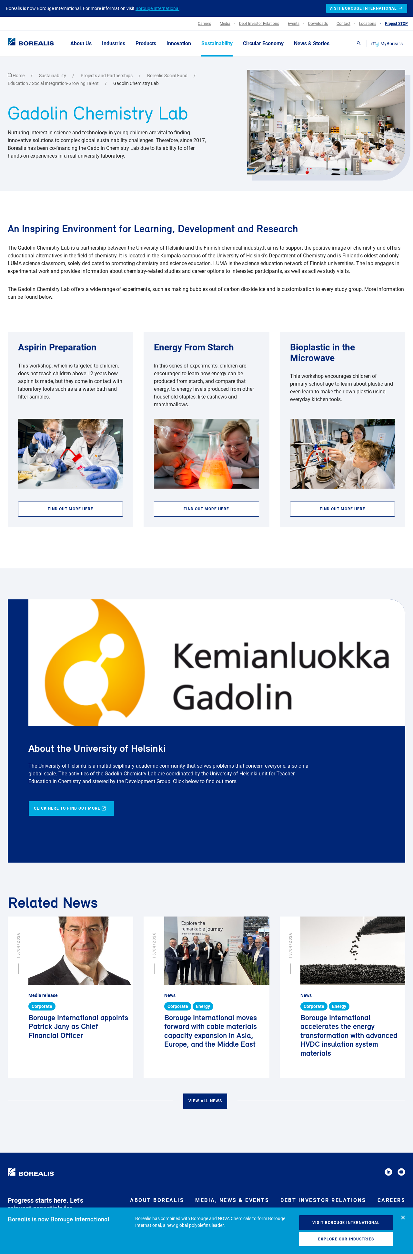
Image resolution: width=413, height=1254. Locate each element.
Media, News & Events (232, 1200)
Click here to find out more (70, 808)
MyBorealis (387, 43)
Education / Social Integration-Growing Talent (54, 83)
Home (16, 75)
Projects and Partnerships (107, 75)
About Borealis (157, 1200)
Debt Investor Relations (323, 1200)
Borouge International (157, 8)
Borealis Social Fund (167, 75)
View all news (205, 1101)
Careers (392, 1200)
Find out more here (70, 509)
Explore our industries (346, 1239)
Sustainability (53, 75)
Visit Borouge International (346, 1222)
